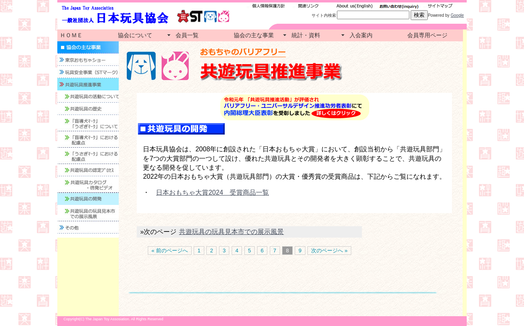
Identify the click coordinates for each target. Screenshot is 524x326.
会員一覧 (187, 35)
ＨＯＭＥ (71, 35)
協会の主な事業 (254, 35)
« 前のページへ (169, 250)
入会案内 (361, 35)
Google (457, 15)
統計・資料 (305, 35)
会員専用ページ (427, 35)
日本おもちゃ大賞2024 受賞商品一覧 (212, 192)
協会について (135, 35)
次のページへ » (329, 250)
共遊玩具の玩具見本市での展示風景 (231, 231)
